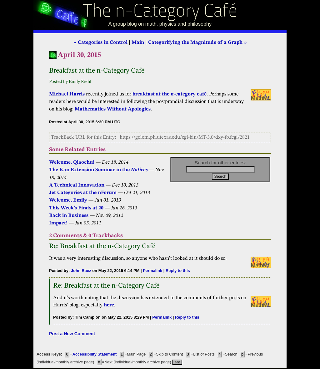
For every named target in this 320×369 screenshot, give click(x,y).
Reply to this (178, 270)
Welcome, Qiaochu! (71, 162)
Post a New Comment (72, 333)
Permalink (152, 270)
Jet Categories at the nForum (83, 192)
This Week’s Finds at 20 (76, 208)
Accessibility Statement (94, 354)
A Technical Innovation (76, 185)
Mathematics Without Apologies (113, 109)
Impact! (58, 223)
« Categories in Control (101, 42)
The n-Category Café (160, 12)
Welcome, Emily (68, 200)
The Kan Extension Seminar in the (98, 169)
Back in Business (68, 215)
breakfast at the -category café (169, 94)
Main (138, 42)
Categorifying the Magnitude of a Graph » (197, 42)
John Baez (81, 270)
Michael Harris (67, 94)
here (109, 305)
